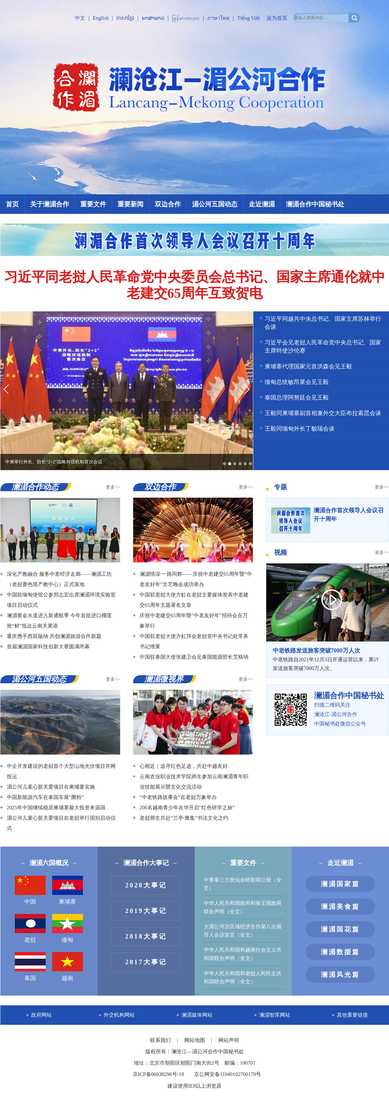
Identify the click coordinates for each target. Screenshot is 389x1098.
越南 (67, 966)
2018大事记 (146, 936)
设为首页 (277, 18)
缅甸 (67, 928)
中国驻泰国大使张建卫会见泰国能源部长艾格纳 (194, 657)
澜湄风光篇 (340, 974)
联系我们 (161, 1040)
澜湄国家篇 (340, 883)
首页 (12, 204)
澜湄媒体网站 (196, 1015)
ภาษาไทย (218, 18)
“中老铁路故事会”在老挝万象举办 (178, 797)
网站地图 (195, 1040)
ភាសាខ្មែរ (125, 18)
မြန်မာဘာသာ (186, 18)
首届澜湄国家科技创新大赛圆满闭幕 (48, 646)
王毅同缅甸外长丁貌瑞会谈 (300, 428)
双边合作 (168, 204)
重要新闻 (130, 204)
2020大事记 (146, 885)
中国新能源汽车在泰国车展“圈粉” (45, 797)
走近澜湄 (262, 204)
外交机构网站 (119, 1015)
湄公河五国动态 (214, 204)
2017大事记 (146, 961)
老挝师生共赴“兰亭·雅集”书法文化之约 (184, 818)
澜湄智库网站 (274, 1015)
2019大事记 (146, 910)
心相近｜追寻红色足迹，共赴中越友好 (184, 766)
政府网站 (41, 1015)
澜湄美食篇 (340, 906)
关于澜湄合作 (49, 204)
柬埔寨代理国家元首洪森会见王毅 (308, 366)
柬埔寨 (67, 890)
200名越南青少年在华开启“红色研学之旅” (187, 807)
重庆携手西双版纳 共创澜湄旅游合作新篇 (54, 636)
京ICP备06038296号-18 (158, 1074)
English (101, 18)
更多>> (113, 487)
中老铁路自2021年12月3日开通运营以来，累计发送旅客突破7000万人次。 (327, 658)
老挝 (30, 928)
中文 (80, 18)
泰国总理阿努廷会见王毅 (297, 397)
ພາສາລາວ (153, 18)
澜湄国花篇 (340, 929)
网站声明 (228, 1040)
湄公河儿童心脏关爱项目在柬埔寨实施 (51, 787)
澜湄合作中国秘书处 (315, 204)
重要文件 (93, 204)
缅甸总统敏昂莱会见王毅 (297, 382)
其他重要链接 (352, 1015)
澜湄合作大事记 (146, 862)
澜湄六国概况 (48, 862)
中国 (30, 890)
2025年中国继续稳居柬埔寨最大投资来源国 (56, 807)
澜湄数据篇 (340, 951)
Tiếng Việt (248, 18)
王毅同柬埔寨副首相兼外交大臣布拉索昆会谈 (323, 413)
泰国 (30, 966)
